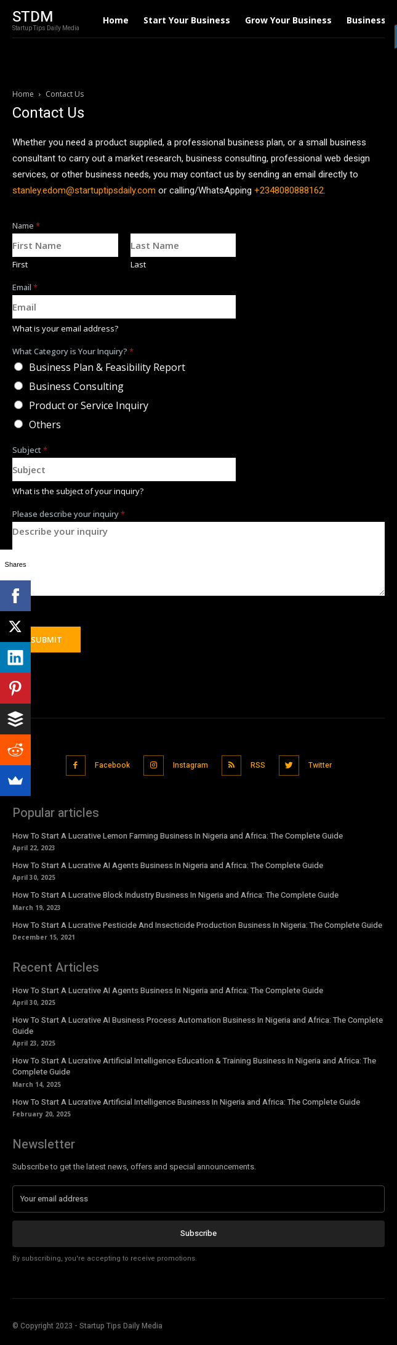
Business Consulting (76, 386)
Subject (29, 450)
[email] (198, 1199)
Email (25, 287)
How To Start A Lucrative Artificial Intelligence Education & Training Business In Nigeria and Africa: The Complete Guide (194, 1066)
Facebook (112, 765)
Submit (46, 639)
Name (26, 226)
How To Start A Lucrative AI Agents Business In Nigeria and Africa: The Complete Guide (167, 865)
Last (138, 264)
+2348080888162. (290, 190)
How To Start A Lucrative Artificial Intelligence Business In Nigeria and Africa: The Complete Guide (186, 1102)
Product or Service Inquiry (88, 405)
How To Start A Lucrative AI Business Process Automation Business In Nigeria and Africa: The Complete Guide (197, 1025)
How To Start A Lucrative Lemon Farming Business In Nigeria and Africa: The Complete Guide (177, 836)
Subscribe (198, 1233)
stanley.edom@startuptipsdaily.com (84, 190)
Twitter (320, 765)
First (20, 264)
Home (23, 94)
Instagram (190, 765)
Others (45, 424)
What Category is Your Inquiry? (73, 351)
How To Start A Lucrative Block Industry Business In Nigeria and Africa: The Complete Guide (175, 895)
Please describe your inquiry (68, 514)
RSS (258, 765)
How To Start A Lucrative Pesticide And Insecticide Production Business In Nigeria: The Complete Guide (197, 925)
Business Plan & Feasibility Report (107, 367)
